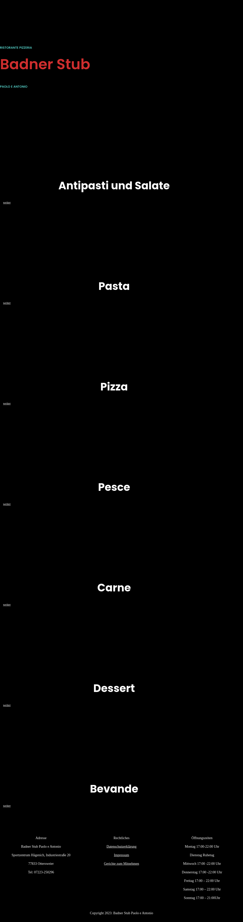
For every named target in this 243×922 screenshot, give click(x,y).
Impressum (121, 855)
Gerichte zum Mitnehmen (121, 864)
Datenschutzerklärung (121, 846)
